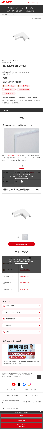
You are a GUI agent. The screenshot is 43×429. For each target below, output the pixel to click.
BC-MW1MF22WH (25, 282)
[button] (21, 244)
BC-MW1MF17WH (25, 289)
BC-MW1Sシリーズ (13, 155)
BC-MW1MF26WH (25, 276)
